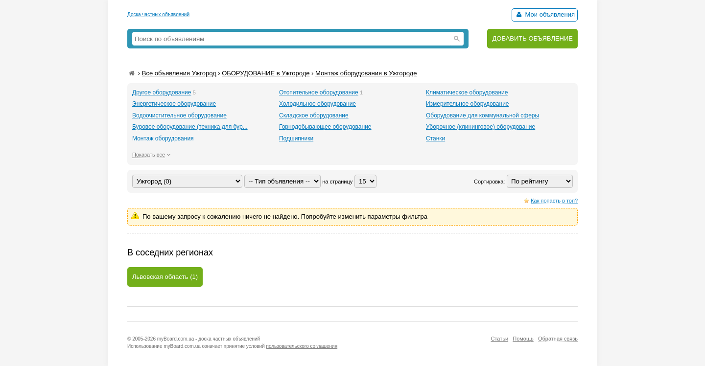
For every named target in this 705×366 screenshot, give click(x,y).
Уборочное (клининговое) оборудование (480, 126)
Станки (435, 138)
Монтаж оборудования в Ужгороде (366, 73)
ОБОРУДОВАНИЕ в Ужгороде (265, 73)
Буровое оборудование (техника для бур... (190, 126)
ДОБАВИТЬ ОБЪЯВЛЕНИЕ (532, 38)
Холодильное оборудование (317, 103)
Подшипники (296, 138)
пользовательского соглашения (302, 346)
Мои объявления (545, 14)
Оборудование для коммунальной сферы (482, 115)
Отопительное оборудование (318, 92)
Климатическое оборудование (467, 92)
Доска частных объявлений (158, 14)
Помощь (523, 339)
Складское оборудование (314, 115)
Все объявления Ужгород (179, 73)
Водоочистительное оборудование (179, 115)
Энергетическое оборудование (174, 103)
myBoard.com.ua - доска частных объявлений (208, 339)
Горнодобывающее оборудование (325, 126)
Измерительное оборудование (467, 103)
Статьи (499, 339)
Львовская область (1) (165, 276)
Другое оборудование (161, 92)
